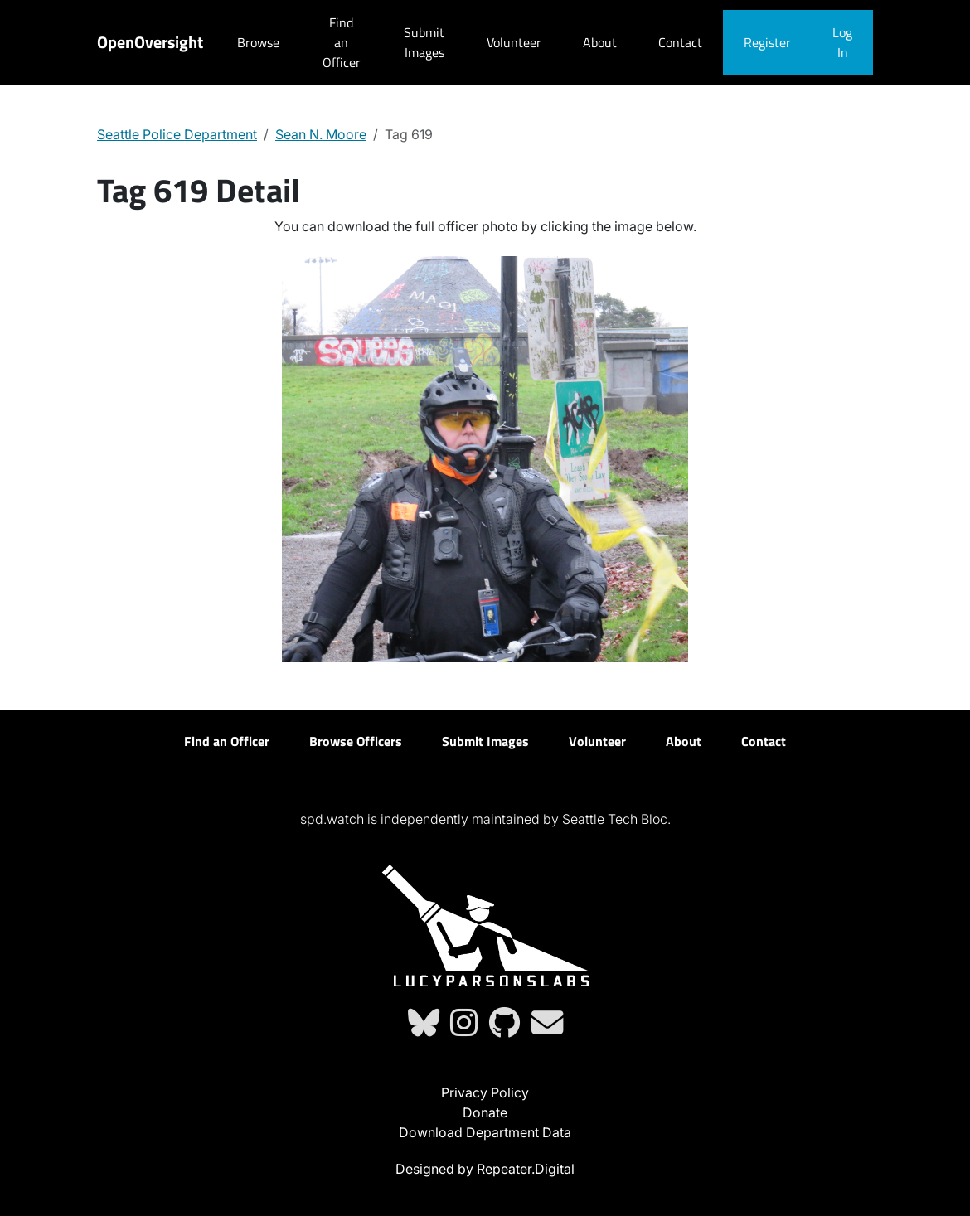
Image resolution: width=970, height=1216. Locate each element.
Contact (680, 42)
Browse (258, 42)
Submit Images (424, 42)
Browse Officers (355, 741)
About (600, 42)
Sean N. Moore (320, 134)
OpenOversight (150, 42)
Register (767, 42)
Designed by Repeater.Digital (485, 1168)
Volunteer (514, 42)
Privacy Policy (485, 1092)
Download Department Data (485, 1132)
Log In (842, 42)
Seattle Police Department (177, 134)
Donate (485, 1112)
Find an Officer (342, 42)
